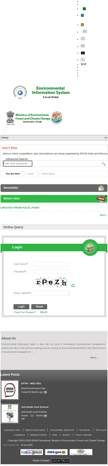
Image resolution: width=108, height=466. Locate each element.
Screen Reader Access (93, 4)
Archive (66, 434)
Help (55, 434)
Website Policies (39, 434)
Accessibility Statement (62, 430)
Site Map (85, 75)
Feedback (85, 70)
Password (20, 271)
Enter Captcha (23, 292)
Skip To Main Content (92, 1)
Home (5, 129)
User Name (21, 263)
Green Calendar (83, 434)
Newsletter (11, 187)
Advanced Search (17, 159)
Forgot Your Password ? (25, 312)
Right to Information (35, 430)
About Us (85, 67)
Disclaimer (85, 430)
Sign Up (43, 312)
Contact (84, 72)
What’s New (12, 198)
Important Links (12, 430)
